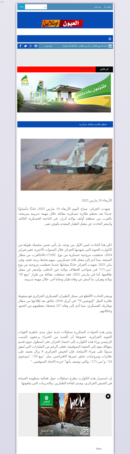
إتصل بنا (107, 7)
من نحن (97, 7)
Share (99, 448)
